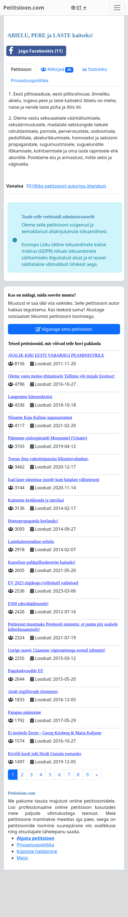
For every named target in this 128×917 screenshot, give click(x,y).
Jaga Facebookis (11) (35, 51)
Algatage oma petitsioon (64, 329)
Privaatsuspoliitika (29, 80)
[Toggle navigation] (117, 7)
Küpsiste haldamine (37, 851)
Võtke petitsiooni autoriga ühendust (66, 186)
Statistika (95, 69)
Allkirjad (57, 69)
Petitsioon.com (23, 7)
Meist (22, 858)
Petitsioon (21, 69)
